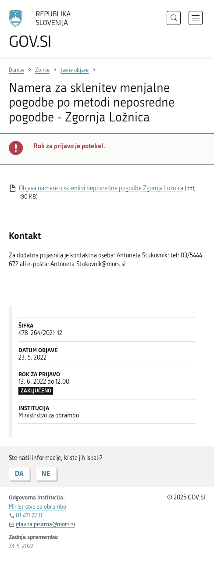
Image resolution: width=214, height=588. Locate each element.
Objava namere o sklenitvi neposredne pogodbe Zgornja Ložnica (101, 188)
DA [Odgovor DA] (19, 473)
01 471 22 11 (29, 515)
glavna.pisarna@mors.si (45, 524)
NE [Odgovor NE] (46, 473)
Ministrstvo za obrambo (37, 506)
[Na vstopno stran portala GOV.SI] (44, 30)
